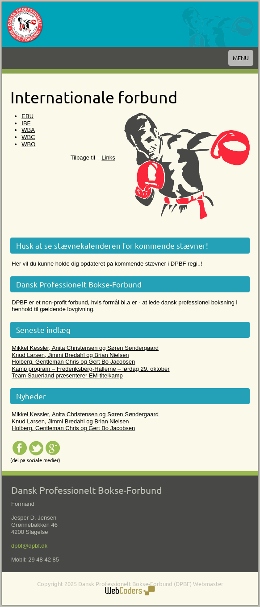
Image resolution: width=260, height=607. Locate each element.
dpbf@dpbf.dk (29, 545)
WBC (28, 137)
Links (108, 157)
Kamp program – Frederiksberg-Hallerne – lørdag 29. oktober (90, 368)
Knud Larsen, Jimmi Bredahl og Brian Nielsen (70, 355)
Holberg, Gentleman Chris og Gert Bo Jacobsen (73, 361)
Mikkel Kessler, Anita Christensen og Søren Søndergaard (85, 348)
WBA (28, 130)
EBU (27, 116)
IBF (25, 123)
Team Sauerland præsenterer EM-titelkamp (67, 375)
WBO (28, 144)
